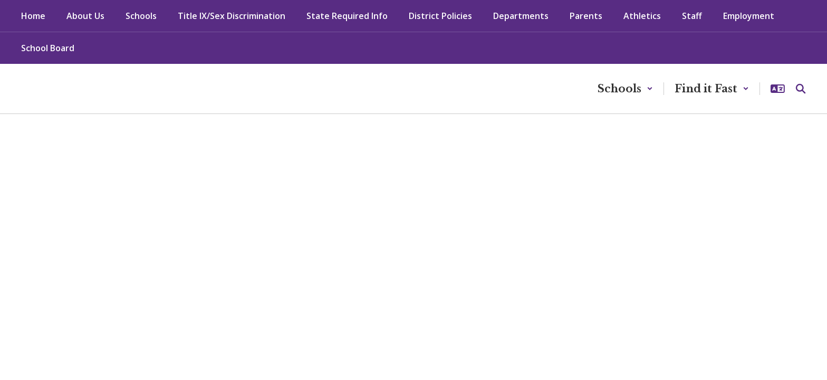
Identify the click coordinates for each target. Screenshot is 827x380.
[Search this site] (800, 88)
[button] (625, 88)
